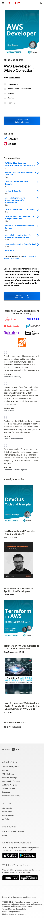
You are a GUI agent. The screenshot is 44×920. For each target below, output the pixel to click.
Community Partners (11, 781)
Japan (5, 835)
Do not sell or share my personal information (19, 897)
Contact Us (7, 808)
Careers (5, 770)
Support (6, 803)
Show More (9, 250)
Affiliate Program (9, 785)
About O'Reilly (9, 761)
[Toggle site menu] (3, 3)
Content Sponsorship (11, 796)
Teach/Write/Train (10, 766)
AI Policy (6, 819)
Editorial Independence (11, 911)
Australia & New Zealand (13, 831)
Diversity (6, 792)
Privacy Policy (8, 815)
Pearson (11, 103)
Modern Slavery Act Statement (14, 914)
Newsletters (7, 812)
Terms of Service (8, 909)
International (9, 826)
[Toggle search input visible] (41, 3)
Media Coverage (9, 777)
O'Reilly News (8, 774)
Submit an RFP (8, 788)
